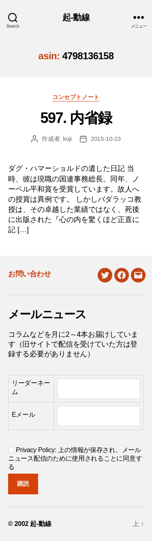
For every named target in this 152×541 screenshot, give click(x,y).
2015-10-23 (106, 138)
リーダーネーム (31, 387)
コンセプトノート (75, 97)
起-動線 (76, 17)
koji (67, 138)
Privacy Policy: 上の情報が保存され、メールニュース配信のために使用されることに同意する (75, 458)
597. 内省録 (75, 118)
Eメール (23, 414)
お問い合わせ (29, 274)
